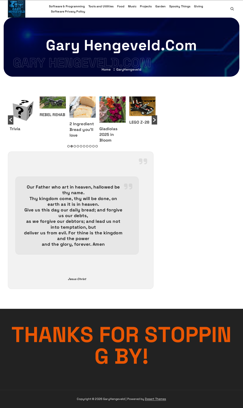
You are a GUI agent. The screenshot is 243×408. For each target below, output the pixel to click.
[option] (23, 114)
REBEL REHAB (52, 114)
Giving (198, 6)
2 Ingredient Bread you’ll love (82, 129)
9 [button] (93, 146)
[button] (10, 120)
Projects (146, 6)
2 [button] (71, 146)
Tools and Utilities (101, 6)
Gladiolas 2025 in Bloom (108, 134)
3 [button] (75, 146)
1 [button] (68, 146)
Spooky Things (180, 6)
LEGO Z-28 (139, 122)
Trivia (15, 128)
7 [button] (87, 146)
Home (106, 69)
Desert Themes (155, 399)
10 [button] (96, 146)
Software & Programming (67, 6)
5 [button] (81, 146)
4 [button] (78, 146)
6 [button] (84, 146)
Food (121, 6)
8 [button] (90, 146)
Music (132, 6)
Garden (160, 6)
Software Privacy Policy (68, 11)
